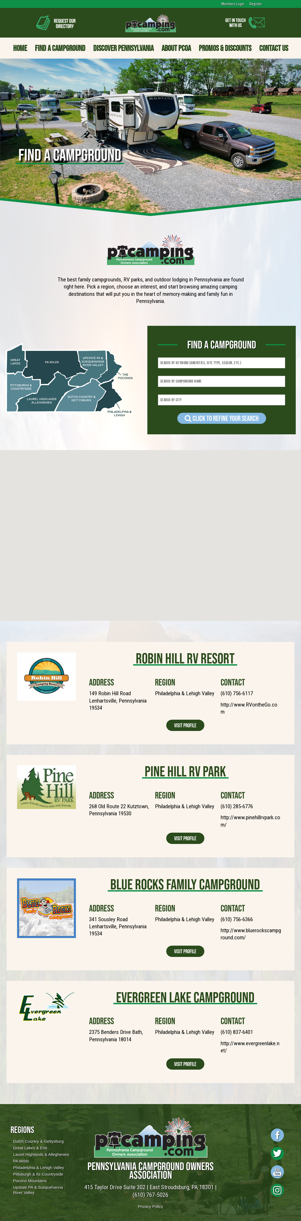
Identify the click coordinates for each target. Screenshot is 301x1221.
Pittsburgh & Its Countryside (38, 1174)
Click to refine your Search (222, 418)
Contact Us (273, 48)
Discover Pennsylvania (123, 48)
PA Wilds (21, 1161)
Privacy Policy (150, 1206)
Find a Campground (60, 48)
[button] (221, 560)
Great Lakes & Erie (30, 1148)
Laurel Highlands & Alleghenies (41, 1154)
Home (20, 48)
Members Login (232, 4)
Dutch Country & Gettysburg (38, 1141)
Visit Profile (185, 725)
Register (256, 4)
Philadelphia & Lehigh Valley (38, 1167)
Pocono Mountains (29, 1180)
